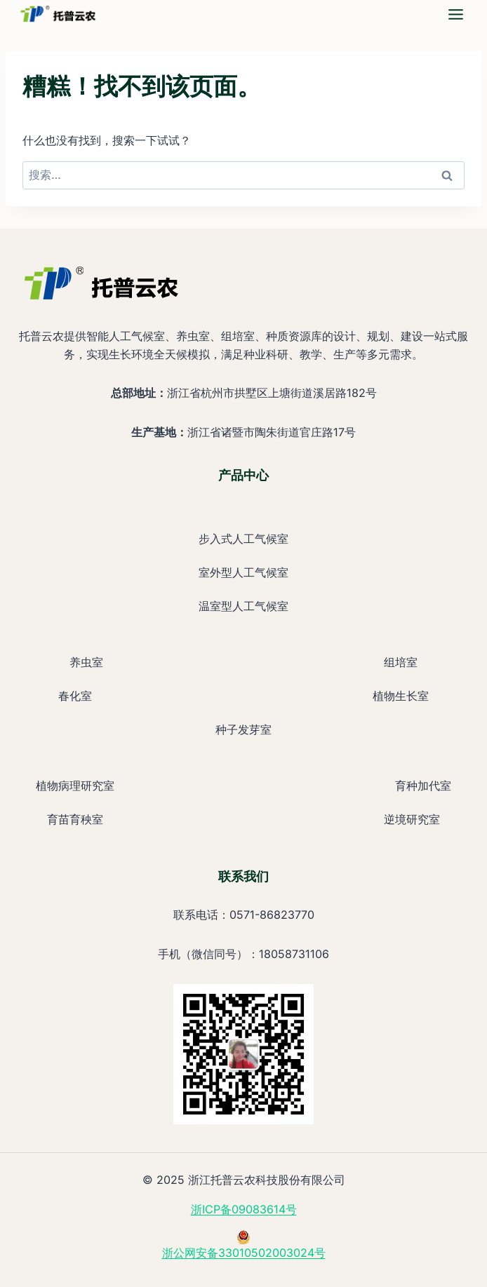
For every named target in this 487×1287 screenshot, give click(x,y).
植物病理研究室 (75, 786)
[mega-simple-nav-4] (455, 14)
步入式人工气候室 (243, 539)
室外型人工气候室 (243, 572)
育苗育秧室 (75, 819)
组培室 (401, 662)
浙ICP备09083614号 (244, 1209)
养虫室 (86, 662)
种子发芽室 (243, 729)
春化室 (75, 696)
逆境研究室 (412, 819)
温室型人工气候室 (243, 606)
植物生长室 (401, 696)
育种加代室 (423, 786)
